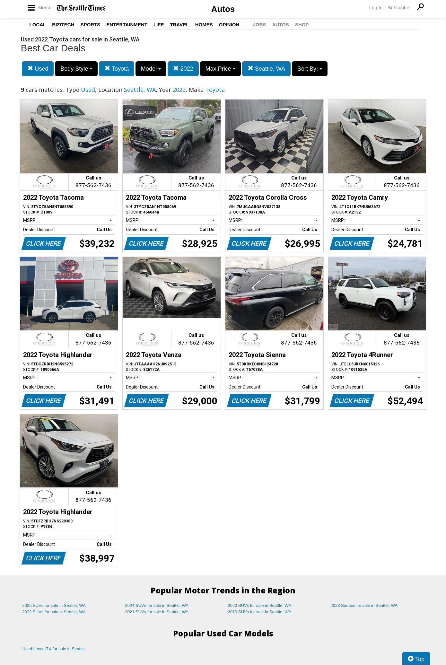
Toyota (116, 68)
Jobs (259, 24)
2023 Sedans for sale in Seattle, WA (364, 605)
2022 (183, 68)
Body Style (76, 69)
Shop (302, 24)
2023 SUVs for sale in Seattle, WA (260, 605)
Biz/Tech (63, 24)
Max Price (220, 69)
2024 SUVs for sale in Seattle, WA (157, 605)
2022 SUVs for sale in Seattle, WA (54, 611)
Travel (179, 24)
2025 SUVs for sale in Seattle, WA (54, 605)
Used (37, 68)
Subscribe (398, 7)
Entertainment (127, 24)
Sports (91, 24)
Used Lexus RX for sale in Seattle (53, 648)
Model (151, 69)
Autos (223, 9)
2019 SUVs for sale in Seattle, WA (260, 611)
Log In (376, 7)
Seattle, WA (266, 68)
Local (38, 24)
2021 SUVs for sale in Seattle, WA (157, 611)
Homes (204, 24)
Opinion (229, 24)
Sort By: (309, 69)
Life (158, 24)
